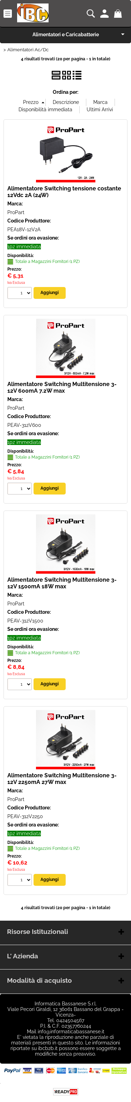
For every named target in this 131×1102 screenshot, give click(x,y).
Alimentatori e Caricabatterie (65, 34)
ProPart (15, 212)
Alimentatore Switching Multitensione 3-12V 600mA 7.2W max (62, 387)
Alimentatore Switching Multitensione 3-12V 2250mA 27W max (62, 778)
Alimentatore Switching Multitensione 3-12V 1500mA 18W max (62, 583)
